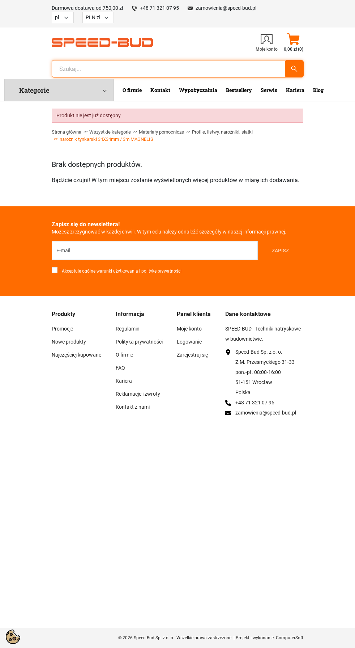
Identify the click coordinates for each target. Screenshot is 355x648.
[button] (293, 42)
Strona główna (66, 132)
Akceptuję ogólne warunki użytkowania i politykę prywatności (120, 271)
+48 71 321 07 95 (159, 8)
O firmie (124, 355)
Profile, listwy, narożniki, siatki (222, 132)
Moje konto (189, 329)
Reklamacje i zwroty (138, 394)
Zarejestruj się (192, 355)
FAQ (120, 368)
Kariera (124, 381)
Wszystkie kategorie (110, 132)
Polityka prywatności (139, 342)
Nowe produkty (69, 342)
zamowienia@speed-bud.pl (226, 8)
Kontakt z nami (133, 407)
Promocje (62, 329)
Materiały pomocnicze (161, 132)
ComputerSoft (289, 637)
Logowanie (189, 342)
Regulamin (128, 329)
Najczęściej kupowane (76, 355)
